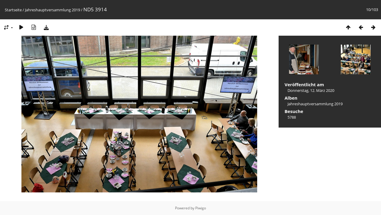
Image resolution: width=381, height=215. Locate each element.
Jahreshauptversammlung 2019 (52, 9)
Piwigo (200, 208)
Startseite (13, 9)
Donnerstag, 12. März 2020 (311, 90)
